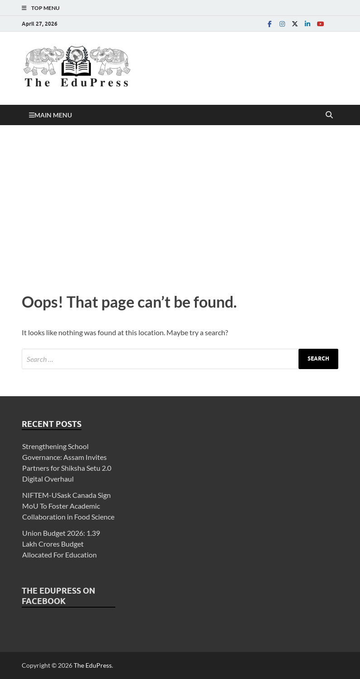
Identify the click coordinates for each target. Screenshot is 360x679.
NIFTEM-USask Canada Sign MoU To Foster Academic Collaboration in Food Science (68, 506)
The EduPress (93, 665)
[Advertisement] (180, 206)
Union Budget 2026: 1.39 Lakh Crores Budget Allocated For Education (61, 544)
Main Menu (53, 115)
